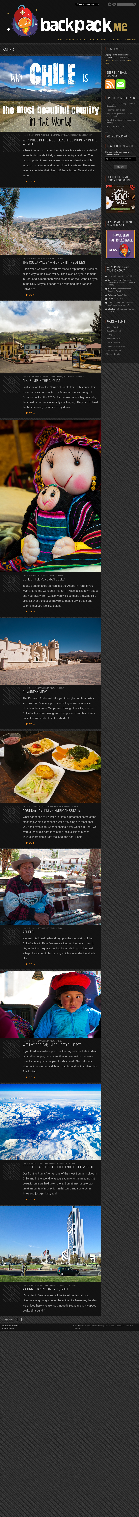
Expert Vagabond (113, 331)
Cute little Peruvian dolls (44, 579)
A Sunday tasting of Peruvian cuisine (52, 810)
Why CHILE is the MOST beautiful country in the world (60, 142)
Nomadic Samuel (113, 339)
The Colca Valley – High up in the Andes (54, 262)
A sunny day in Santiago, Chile (46, 1289)
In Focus (34, 259)
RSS (114, 4)
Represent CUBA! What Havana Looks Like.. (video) (122, 282)
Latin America (71, 135)
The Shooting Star (113, 350)
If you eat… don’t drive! (124, 276)
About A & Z (121, 295)
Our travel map (84, 1326)
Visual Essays (82, 135)
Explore (94, 40)
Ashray (25, 136)
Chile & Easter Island (56, 135)
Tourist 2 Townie (113, 354)
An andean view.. (35, 691)
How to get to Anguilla (115, 126)
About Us (70, 40)
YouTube (110, 4)
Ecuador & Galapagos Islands (43, 377)
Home (60, 40)
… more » (29, 181)
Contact (78, 1328)
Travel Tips (130, 40)
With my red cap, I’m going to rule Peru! (53, 1044)
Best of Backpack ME (39, 135)
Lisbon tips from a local (115, 110)
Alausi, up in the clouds (41, 380)
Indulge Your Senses (111, 40)
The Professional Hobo (115, 346)
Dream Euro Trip (113, 327)
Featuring (82, 40)
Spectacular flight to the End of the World (58, 1167)
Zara (76, 806)
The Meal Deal (52, 806)
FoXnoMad (111, 335)
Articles (118, 1326)
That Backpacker (113, 342)
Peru (52, 259)
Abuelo (28, 932)
